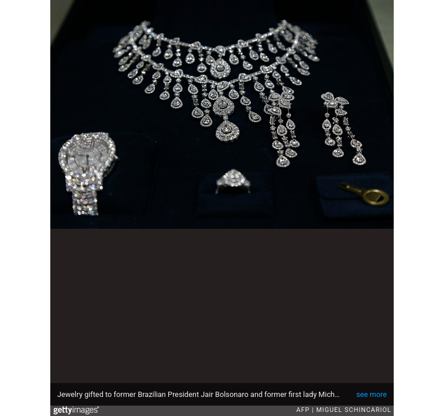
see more (371, 394)
